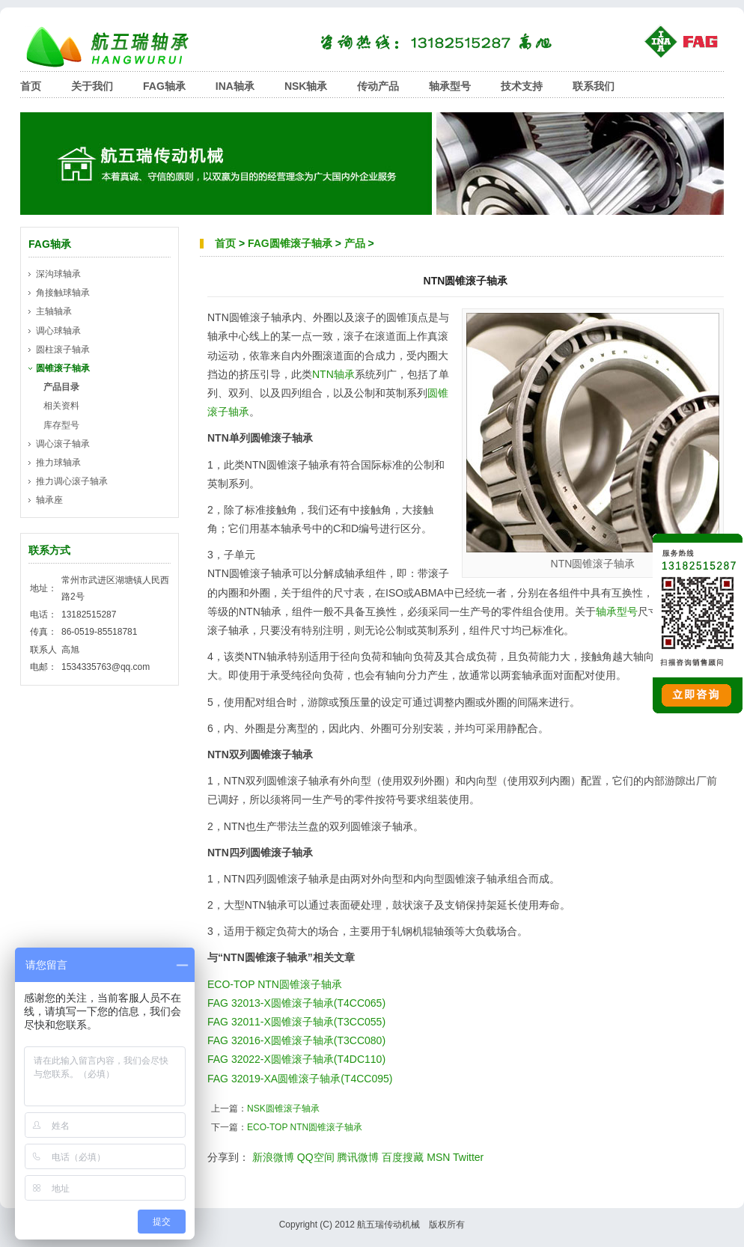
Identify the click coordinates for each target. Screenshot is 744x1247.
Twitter (468, 1157)
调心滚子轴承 (63, 444)
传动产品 (378, 86)
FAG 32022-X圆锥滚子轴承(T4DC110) (296, 1059)
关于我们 (92, 86)
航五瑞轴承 (117, 46)
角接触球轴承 (63, 292)
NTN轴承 (333, 374)
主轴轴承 (54, 311)
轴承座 (49, 500)
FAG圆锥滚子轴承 (290, 243)
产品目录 (61, 387)
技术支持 (522, 86)
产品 (354, 243)
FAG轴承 (164, 86)
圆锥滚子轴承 (63, 368)
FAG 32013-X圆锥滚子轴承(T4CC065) (296, 1003)
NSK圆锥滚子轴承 (283, 1108)
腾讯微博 (358, 1157)
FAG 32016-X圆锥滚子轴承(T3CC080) (296, 1040)
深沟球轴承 (58, 274)
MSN (438, 1157)
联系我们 (594, 86)
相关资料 (61, 405)
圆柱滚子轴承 (63, 349)
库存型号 (61, 425)
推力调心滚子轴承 (72, 481)
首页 (30, 86)
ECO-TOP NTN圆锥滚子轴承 (274, 984)
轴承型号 (450, 86)
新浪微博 (273, 1157)
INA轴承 (235, 86)
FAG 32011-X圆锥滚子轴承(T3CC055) (296, 1022)
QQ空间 (316, 1157)
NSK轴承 (306, 86)
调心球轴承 (58, 331)
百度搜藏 (403, 1157)
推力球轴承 (58, 462)
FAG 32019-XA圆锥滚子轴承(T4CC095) (299, 1079)
